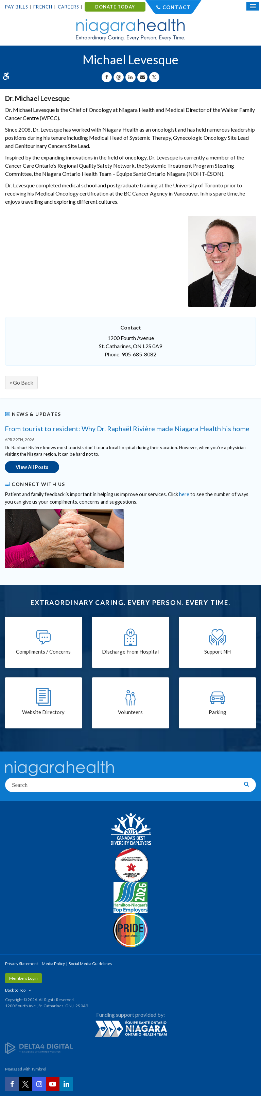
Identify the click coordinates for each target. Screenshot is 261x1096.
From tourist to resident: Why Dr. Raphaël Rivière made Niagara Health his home (127, 428)
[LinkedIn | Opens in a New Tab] (66, 1084)
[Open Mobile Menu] (252, 6)
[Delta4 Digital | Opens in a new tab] (39, 1047)
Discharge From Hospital (130, 651)
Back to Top (15, 990)
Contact (176, 7)
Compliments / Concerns (43, 651)
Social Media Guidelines (90, 963)
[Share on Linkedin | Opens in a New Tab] (130, 77)
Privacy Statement (21, 963)
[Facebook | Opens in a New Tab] (12, 1084)
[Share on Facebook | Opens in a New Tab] (107, 77)
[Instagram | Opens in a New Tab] (39, 1084)
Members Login (23, 978)
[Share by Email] (142, 77)
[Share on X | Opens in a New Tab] (154, 77)
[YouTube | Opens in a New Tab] (52, 1084)
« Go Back (21, 382)
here (184, 494)
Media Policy (53, 963)
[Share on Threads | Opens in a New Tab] (119, 77)
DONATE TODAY (115, 7)
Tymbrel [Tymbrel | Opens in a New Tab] (38, 1069)
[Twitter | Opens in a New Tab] (25, 1084)
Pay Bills (16, 7)
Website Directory (43, 712)
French (42, 7)
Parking (217, 712)
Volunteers (130, 712)
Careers (68, 7)
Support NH (217, 651)
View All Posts (32, 467)
